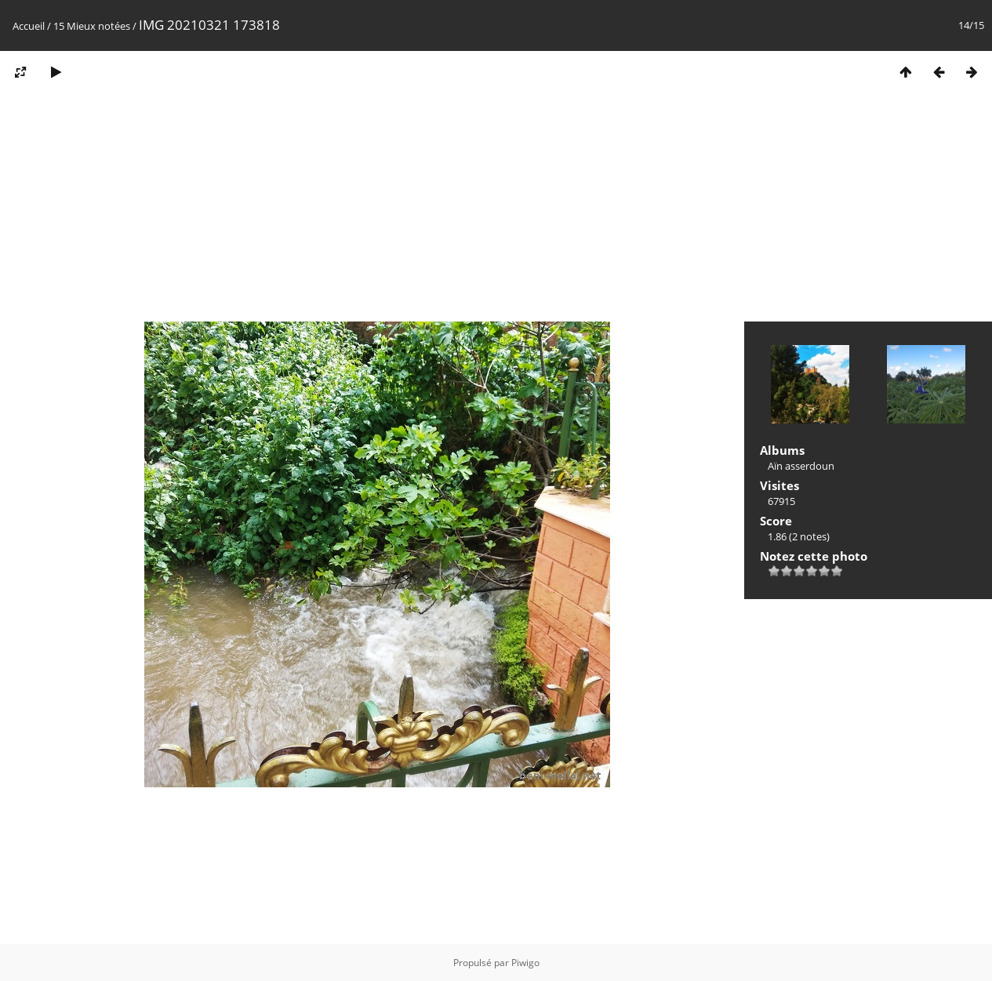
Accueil (29, 26)
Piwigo (525, 962)
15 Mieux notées (91, 26)
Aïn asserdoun (801, 466)
